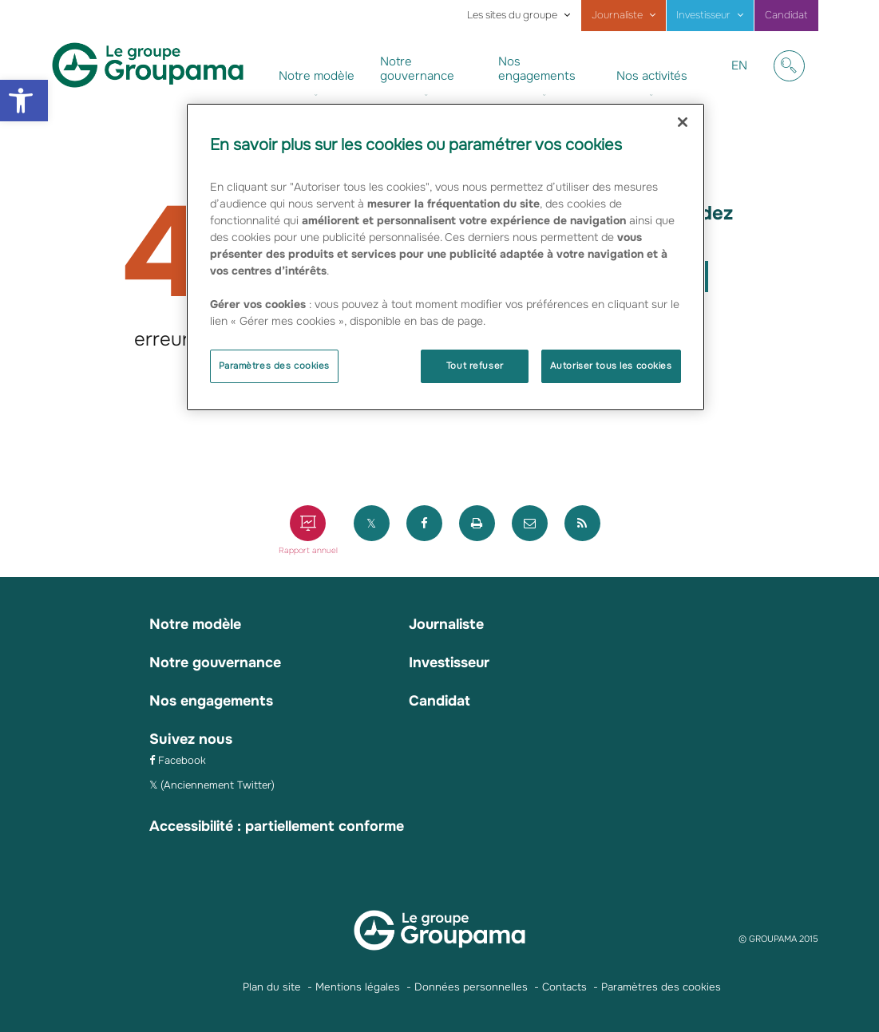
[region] (445, 257)
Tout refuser (475, 365)
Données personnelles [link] (471, 984)
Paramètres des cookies (275, 365)
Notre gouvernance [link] (417, 68)
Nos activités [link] (651, 76)
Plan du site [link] (272, 984)
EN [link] (745, 78)
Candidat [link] (786, 15)
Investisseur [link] (703, 15)
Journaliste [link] (617, 15)
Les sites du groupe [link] (512, 15)
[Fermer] (682, 122)
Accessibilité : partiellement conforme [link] (279, 823)
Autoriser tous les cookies (611, 365)
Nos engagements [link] (537, 68)
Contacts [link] (564, 984)
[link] (24, 100)
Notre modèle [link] (316, 76)
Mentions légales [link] (357, 984)
